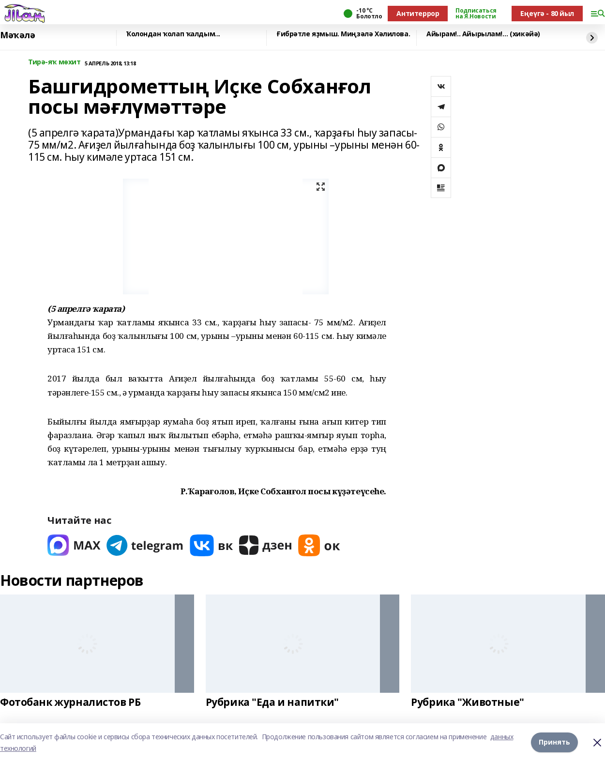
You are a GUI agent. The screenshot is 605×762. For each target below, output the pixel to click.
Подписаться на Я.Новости (475, 13)
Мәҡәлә (17, 35)
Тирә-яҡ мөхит (54, 62)
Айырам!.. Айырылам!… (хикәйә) (483, 34)
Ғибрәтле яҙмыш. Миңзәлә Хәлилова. (343, 34)
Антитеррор (417, 13)
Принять (554, 742)
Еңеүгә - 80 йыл (547, 13)
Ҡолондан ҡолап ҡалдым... (173, 34)
